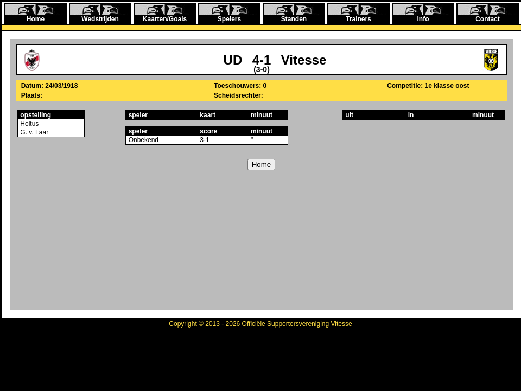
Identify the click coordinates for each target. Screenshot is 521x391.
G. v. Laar (33, 132)
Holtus (28, 123)
